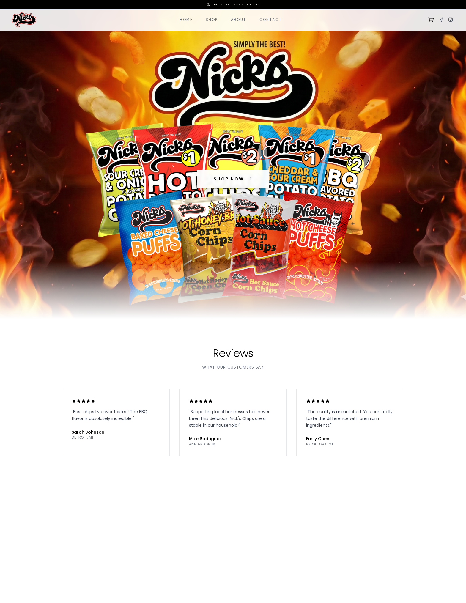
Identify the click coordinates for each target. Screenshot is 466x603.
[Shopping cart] (431, 19)
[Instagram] (450, 19)
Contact (270, 19)
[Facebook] (441, 19)
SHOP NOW (233, 179)
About (238, 19)
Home (186, 19)
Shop (212, 19)
